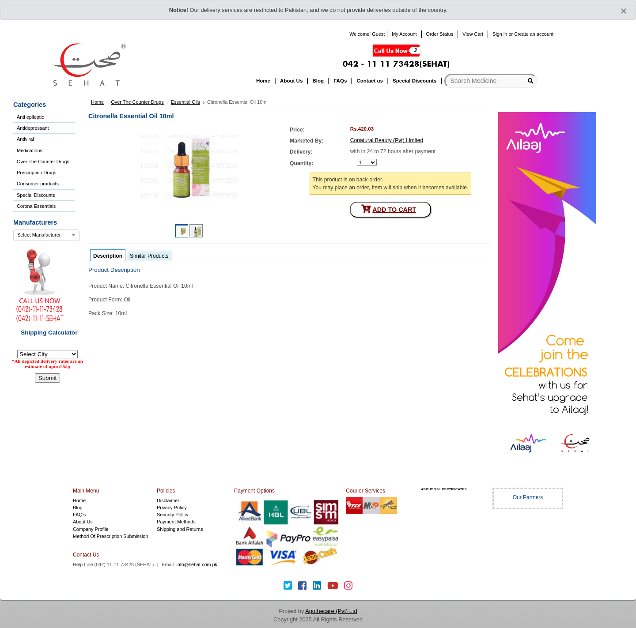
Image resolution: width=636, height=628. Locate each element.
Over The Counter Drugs (43, 161)
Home (79, 500)
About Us (83, 521)
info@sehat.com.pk (196, 564)
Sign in (499, 34)
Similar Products (149, 256)
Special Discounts (36, 195)
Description (107, 256)
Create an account (533, 34)
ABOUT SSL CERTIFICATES (444, 489)
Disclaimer (168, 500)
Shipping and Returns (180, 529)
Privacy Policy (172, 507)
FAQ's (79, 514)
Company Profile (90, 529)
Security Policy (172, 514)
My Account (404, 34)
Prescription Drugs (36, 172)
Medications (29, 150)
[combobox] (46, 235)
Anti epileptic (30, 117)
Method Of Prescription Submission (110, 536)
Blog (78, 507)
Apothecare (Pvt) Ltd (331, 611)
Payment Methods (176, 521)
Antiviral (25, 139)
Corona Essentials (36, 206)
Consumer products (38, 183)
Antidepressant (33, 128)
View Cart (472, 34)
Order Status (440, 34)
